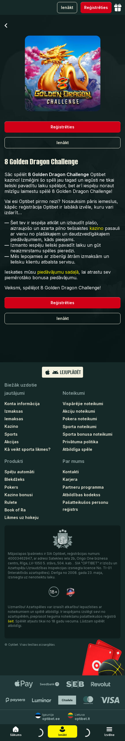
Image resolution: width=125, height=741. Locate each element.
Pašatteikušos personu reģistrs (85, 506)
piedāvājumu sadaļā (58, 272)
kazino (96, 228)
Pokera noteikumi (80, 418)
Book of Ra (15, 509)
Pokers (11, 487)
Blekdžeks (14, 479)
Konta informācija (22, 403)
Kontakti (71, 471)
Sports (11, 434)
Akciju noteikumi (79, 411)
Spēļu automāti (19, 471)
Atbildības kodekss (81, 494)
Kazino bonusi (18, 494)
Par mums (73, 461)
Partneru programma (83, 487)
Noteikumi (74, 393)
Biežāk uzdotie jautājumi (20, 389)
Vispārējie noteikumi (83, 403)
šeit (11, 621)
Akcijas (11, 441)
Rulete (10, 502)
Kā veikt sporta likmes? (27, 449)
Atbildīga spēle (77, 449)
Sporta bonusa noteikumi (87, 434)
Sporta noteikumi (79, 426)
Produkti (13, 461)
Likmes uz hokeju (21, 517)
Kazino (11, 426)
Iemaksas (13, 418)
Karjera (70, 479)
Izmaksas (13, 411)
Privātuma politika (80, 441)
